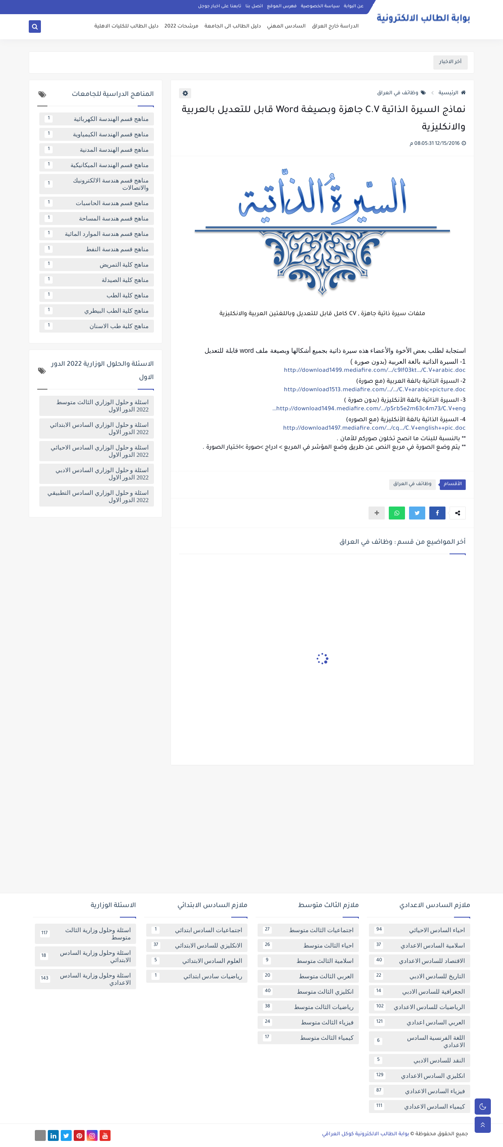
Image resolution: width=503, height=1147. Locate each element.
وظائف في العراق (401, 93)
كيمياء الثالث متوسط (308, 1037)
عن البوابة (354, 6)
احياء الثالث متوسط (308, 945)
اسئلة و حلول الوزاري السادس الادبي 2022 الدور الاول (102, 474)
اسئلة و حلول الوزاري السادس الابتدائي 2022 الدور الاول (99, 428)
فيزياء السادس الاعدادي (419, 1091)
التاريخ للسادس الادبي (419, 976)
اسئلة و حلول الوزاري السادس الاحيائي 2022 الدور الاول (100, 451)
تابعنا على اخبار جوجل (219, 6)
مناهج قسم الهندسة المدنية (97, 149)
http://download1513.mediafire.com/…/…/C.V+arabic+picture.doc (375, 390)
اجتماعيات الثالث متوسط (308, 930)
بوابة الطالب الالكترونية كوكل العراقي (365, 1134)
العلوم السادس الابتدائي (196, 961)
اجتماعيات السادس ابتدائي (196, 930)
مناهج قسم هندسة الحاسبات (97, 203)
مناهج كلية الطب (97, 295)
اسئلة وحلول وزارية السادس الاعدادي (85, 979)
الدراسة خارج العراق (335, 27)
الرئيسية (452, 93)
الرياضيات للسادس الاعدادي (419, 1007)
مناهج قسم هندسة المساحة (97, 218)
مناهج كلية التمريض (97, 264)
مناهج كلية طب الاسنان (97, 326)
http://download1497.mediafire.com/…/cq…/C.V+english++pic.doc (374, 429)
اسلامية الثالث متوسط (308, 961)
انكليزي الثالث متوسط (308, 991)
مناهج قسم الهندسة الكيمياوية (97, 134)
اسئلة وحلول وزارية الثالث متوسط (85, 934)
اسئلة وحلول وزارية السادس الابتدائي (85, 956)
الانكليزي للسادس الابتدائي (196, 945)
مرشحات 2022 (181, 27)
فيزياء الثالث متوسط (308, 1022)
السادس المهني (286, 27)
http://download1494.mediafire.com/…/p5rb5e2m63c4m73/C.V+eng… (369, 409)
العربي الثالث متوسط (308, 976)
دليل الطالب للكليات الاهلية (126, 27)
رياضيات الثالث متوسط (308, 1007)
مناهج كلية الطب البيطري (97, 310)
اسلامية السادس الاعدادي (419, 945)
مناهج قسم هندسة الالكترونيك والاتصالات (97, 184)
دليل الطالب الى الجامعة (233, 27)
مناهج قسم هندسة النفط (97, 249)
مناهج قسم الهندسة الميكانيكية (97, 165)
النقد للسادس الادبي (419, 1060)
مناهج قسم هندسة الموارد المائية (97, 233)
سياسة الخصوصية (320, 6)
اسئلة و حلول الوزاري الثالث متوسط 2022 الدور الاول (102, 406)
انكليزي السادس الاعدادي (419, 1075)
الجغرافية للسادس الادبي (419, 991)
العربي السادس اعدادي (419, 1022)
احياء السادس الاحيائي (419, 930)
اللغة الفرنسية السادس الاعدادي (419, 1041)
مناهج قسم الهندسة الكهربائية (97, 119)
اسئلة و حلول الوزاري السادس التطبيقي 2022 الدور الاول (98, 496)
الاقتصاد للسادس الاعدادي (419, 961)
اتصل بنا (254, 6)
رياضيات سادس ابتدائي (196, 976)
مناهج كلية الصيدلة (97, 280)
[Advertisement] (251, 832)
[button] (437, 513)
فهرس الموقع (282, 6)
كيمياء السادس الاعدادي (419, 1106)
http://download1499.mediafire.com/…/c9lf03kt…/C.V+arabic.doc (375, 371)
